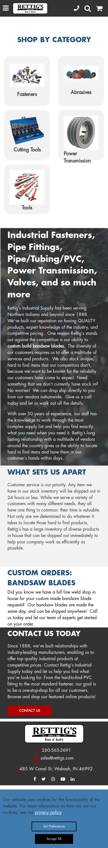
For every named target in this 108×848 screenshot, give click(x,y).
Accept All (54, 839)
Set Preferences (54, 826)
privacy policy (48, 812)
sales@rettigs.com (57, 758)
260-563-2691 (56, 750)
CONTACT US (29, 710)
